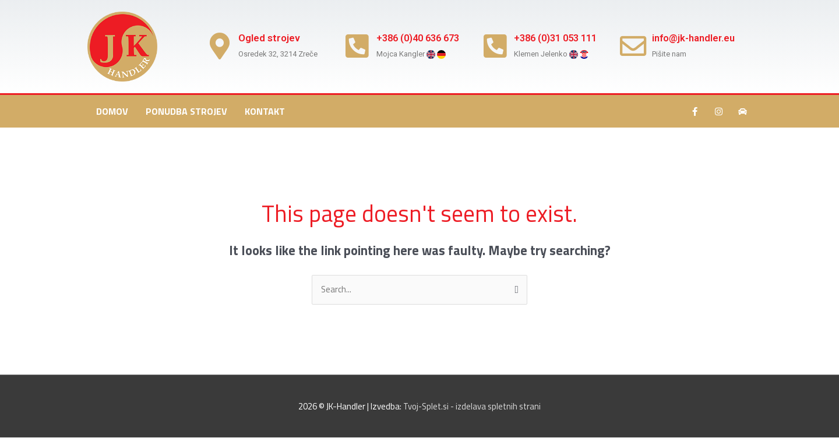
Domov (112, 111)
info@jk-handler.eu (697, 38)
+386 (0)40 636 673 (423, 38)
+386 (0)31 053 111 (562, 38)
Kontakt (265, 111)
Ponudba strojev (186, 111)
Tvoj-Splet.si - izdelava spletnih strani (472, 406)
